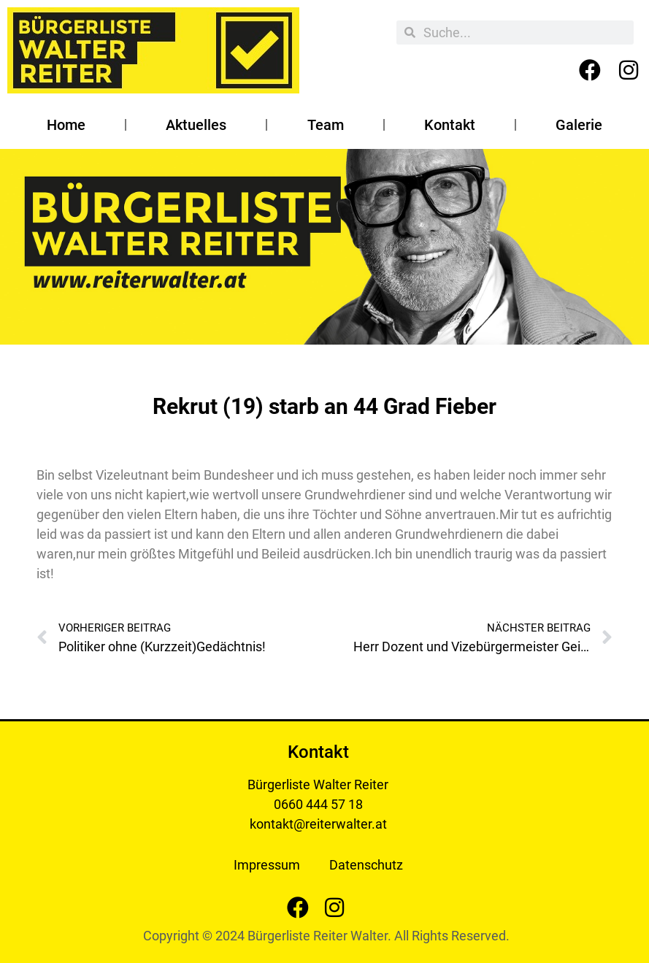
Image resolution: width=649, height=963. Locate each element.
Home (66, 125)
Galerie (579, 125)
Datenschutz (366, 864)
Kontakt (449, 125)
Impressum (267, 864)
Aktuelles (196, 125)
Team (325, 125)
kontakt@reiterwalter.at (318, 824)
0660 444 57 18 (318, 804)
